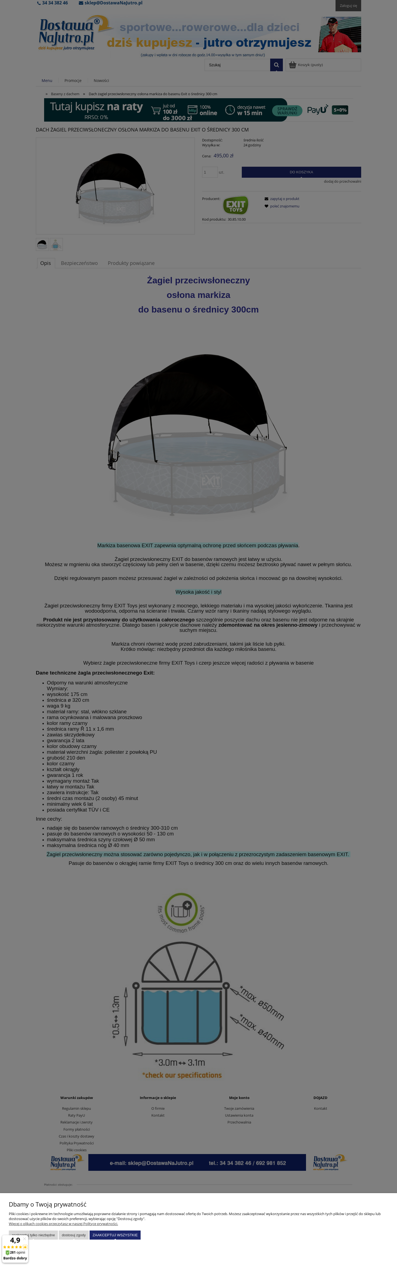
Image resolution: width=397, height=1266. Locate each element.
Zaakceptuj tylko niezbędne (33, 1235)
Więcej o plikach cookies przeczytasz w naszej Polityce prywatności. (63, 1223)
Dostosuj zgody (74, 1235)
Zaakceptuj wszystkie (115, 1235)
